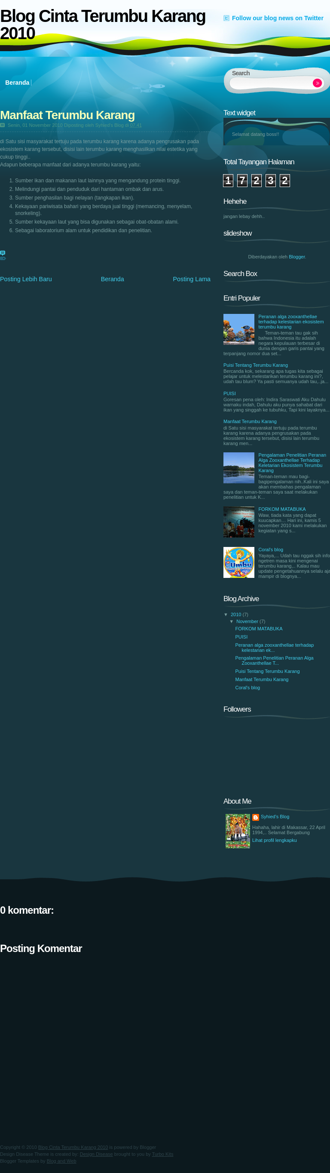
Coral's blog (270, 549)
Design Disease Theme (24, 1154)
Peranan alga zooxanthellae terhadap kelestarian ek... (274, 647)
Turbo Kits (163, 1154)
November (248, 621)
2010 (237, 614)
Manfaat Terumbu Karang (67, 115)
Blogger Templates (19, 1161)
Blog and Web (61, 1161)
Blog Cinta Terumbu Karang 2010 (102, 24)
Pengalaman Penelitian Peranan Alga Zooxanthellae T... (274, 660)
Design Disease (96, 1154)
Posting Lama (192, 279)
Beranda (17, 82)
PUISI (229, 393)
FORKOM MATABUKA (282, 509)
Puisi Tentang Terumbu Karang (255, 365)
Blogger (297, 256)
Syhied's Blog (275, 816)
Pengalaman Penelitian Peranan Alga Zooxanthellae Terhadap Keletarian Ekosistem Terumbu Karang (292, 462)
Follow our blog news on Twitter (278, 18)
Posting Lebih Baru (26, 279)
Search (317, 83)
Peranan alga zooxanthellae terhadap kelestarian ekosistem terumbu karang (291, 321)
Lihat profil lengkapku (274, 840)
